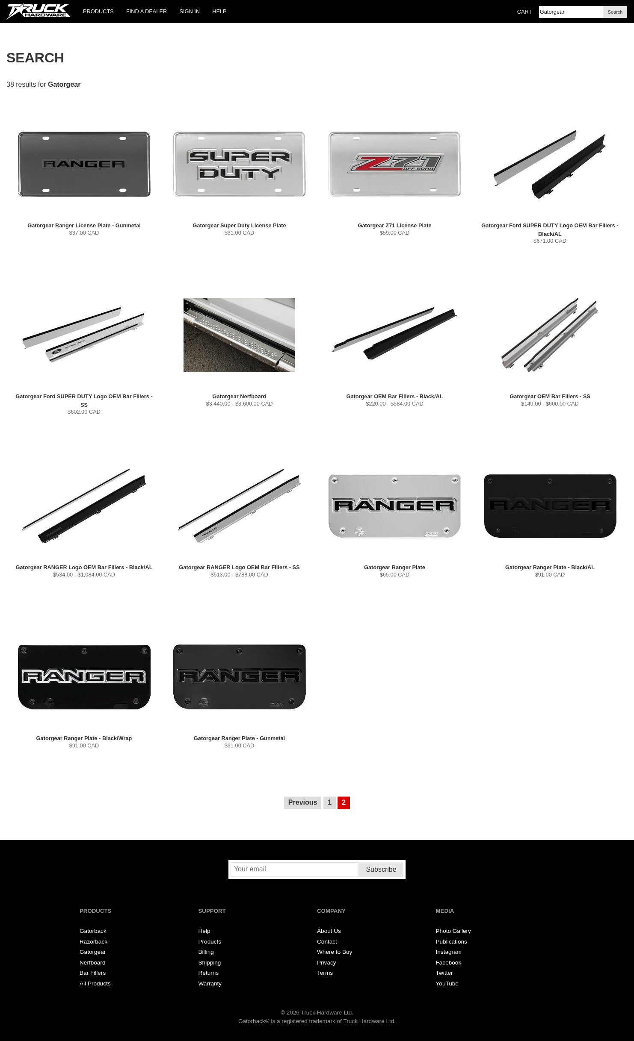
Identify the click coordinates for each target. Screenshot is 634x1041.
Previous (302, 802)
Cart (524, 12)
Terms (325, 973)
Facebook (449, 962)
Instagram (449, 952)
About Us (329, 931)
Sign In (189, 11)
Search (615, 12)
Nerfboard (92, 962)
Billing (206, 952)
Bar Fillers (93, 973)
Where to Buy (334, 952)
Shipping (209, 962)
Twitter (444, 973)
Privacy (326, 962)
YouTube (447, 983)
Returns (208, 973)
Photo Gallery (453, 931)
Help (219, 11)
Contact (327, 941)
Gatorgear (93, 952)
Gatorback (93, 931)
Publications (451, 941)
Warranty (210, 983)
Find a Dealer (146, 11)
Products (98, 11)
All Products (95, 983)
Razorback (93, 941)
